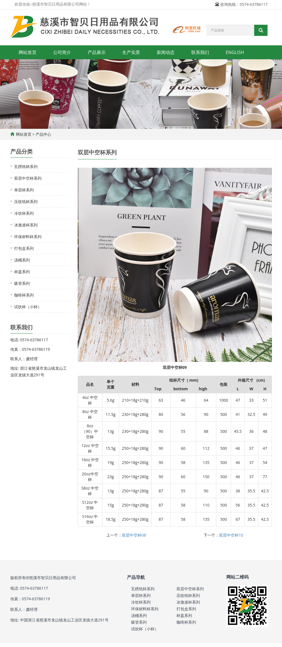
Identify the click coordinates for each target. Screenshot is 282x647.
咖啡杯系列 (24, 295)
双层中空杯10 (231, 535)
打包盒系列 (24, 248)
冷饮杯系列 (24, 213)
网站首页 (27, 52)
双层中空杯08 (134, 535)
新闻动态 (166, 52)
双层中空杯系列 (27, 178)
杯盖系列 (22, 271)
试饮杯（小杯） (27, 306)
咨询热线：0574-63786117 (244, 4)
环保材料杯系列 (27, 236)
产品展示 (97, 52)
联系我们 (200, 52)
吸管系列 (22, 283)
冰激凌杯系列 (26, 225)
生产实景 (131, 52)
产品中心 (43, 134)
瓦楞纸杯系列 (26, 166)
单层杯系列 (24, 189)
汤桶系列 (22, 260)
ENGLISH (235, 52)
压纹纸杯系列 (26, 201)
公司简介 (62, 52)
